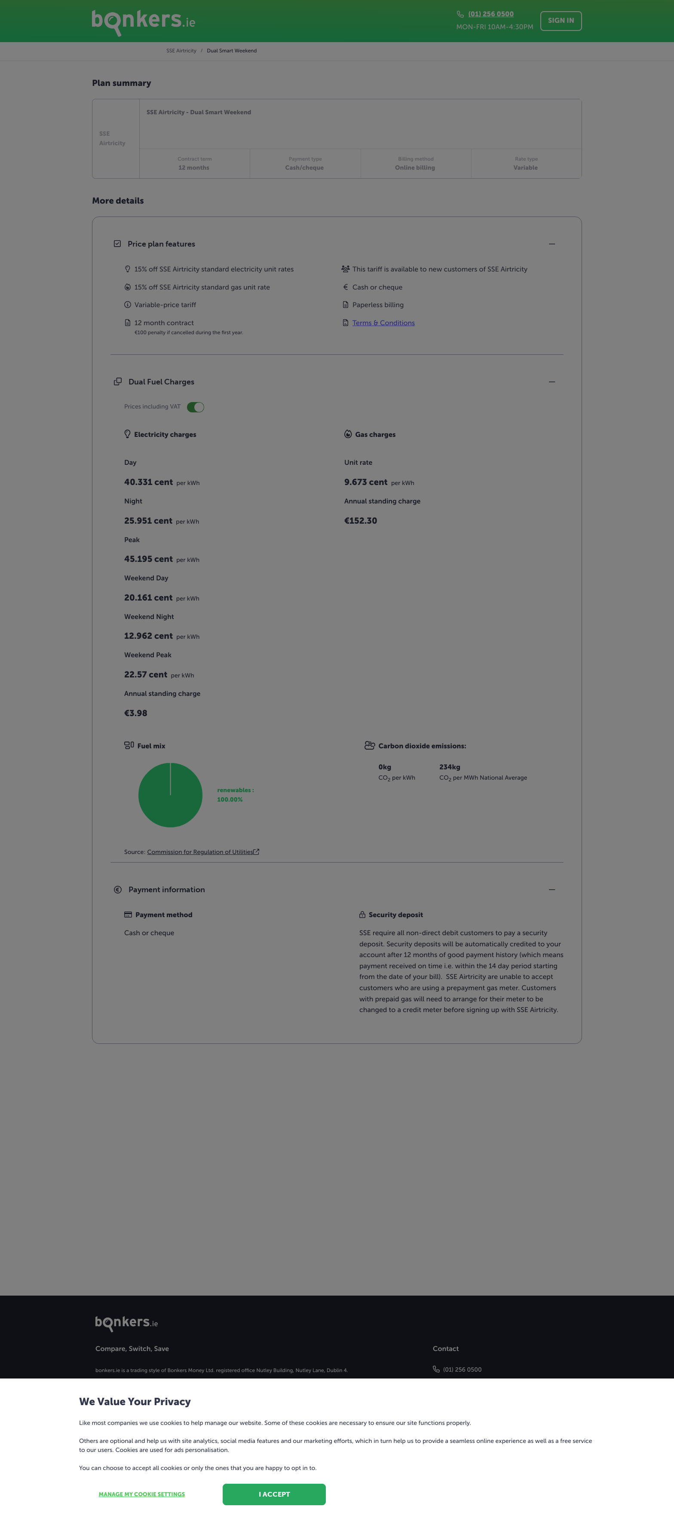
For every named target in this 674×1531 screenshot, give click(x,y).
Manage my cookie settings (142, 1494)
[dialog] (337, 765)
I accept (274, 1494)
